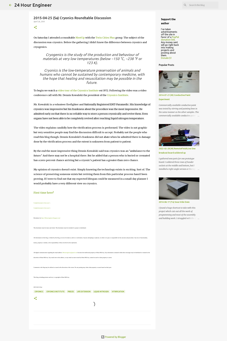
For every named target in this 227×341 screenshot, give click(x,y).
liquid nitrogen (101, 291)
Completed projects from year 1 (42, 203)
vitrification (118, 291)
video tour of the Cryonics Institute (78, 90)
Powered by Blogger (113, 337)
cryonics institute (55, 291)
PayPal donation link (170, 38)
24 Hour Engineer (33, 5)
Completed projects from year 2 (42, 208)
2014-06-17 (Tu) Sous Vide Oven (174, 202)
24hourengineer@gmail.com (69, 252)
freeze (71, 291)
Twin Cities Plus (105, 37)
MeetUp (80, 37)
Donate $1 (166, 58)
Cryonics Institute (117, 95)
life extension (83, 291)
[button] (35, 27)
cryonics (39, 291)
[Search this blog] (203, 5)
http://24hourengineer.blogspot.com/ (50, 218)
